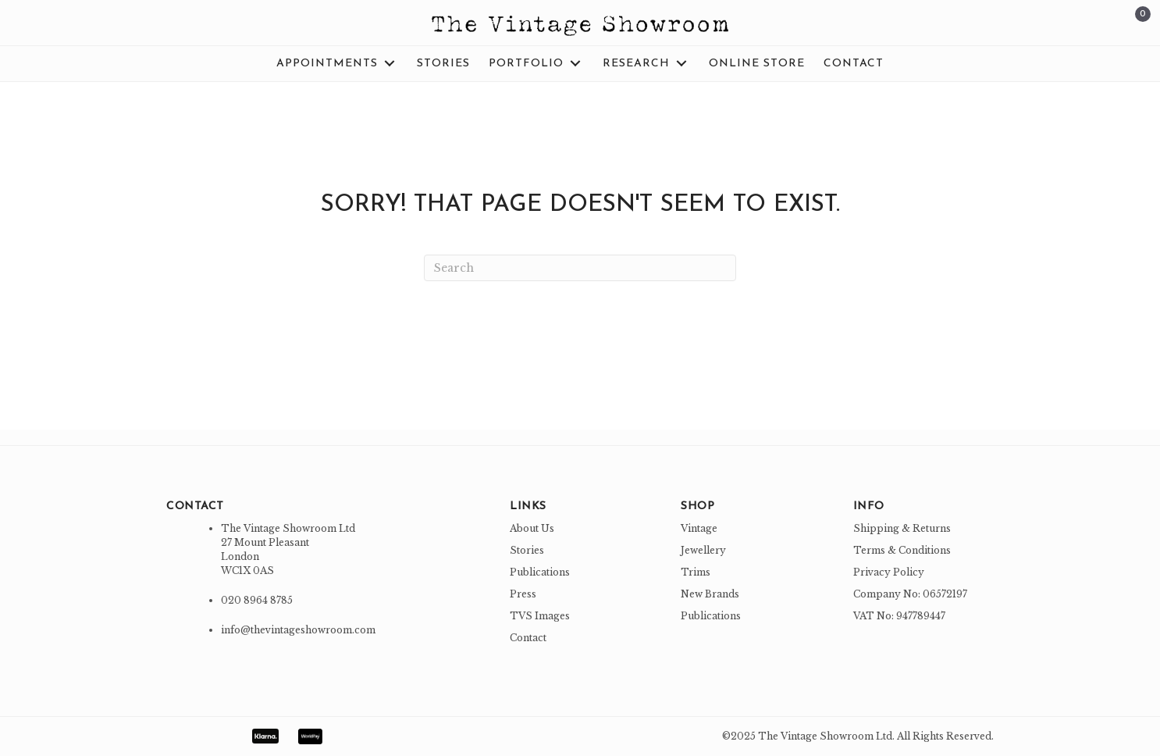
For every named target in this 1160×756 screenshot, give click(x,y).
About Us (532, 528)
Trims (695, 572)
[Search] (580, 268)
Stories (527, 550)
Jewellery (703, 550)
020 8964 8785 (257, 600)
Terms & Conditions (902, 550)
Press (523, 594)
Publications (540, 572)
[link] (337, 63)
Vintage (699, 528)
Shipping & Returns (902, 528)
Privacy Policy (888, 572)
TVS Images (540, 616)
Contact (528, 638)
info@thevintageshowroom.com (298, 630)
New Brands (710, 594)
